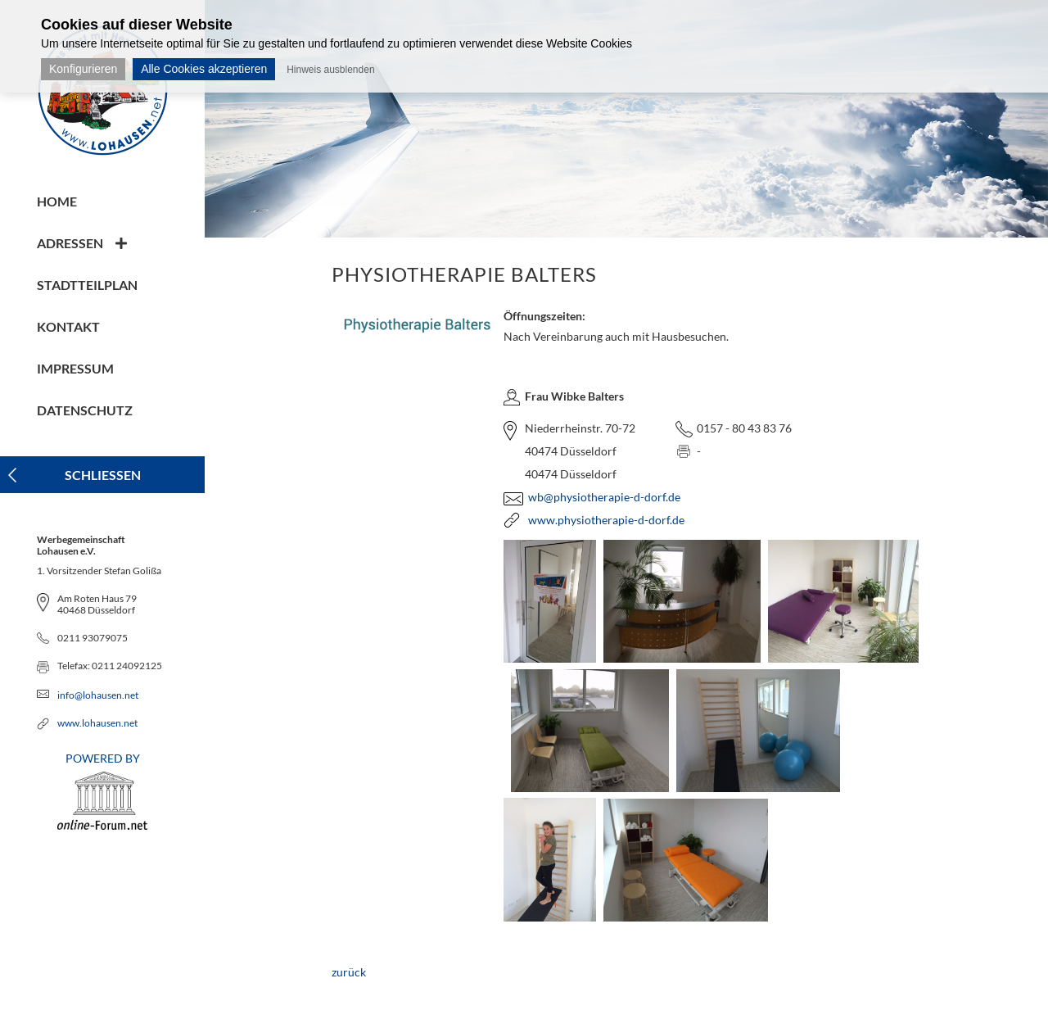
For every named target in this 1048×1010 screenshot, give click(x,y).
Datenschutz (85, 410)
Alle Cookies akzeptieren (204, 68)
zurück (349, 972)
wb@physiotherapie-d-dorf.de (604, 497)
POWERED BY (102, 790)
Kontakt (68, 326)
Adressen (70, 243)
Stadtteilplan (87, 284)
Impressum (75, 368)
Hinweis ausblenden (330, 69)
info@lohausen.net (97, 695)
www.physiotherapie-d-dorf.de (606, 520)
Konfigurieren (83, 68)
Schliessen (103, 474)
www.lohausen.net (97, 723)
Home (57, 201)
